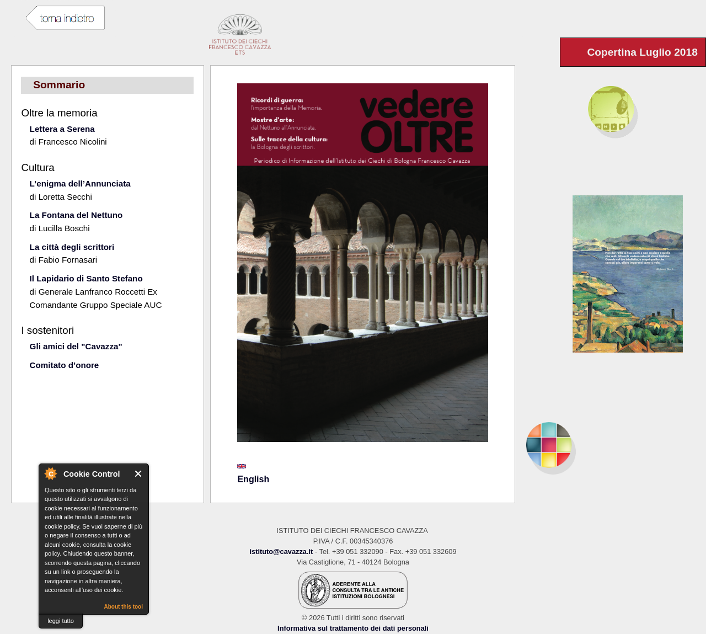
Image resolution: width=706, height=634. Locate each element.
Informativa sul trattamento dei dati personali (353, 628)
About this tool (123, 607)
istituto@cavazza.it (281, 551)
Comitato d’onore (64, 365)
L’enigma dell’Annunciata (80, 183)
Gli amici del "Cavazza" (76, 346)
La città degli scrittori (72, 247)
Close (138, 473)
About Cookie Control (50, 473)
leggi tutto (60, 620)
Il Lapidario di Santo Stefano (86, 278)
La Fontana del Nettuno (76, 215)
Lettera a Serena (62, 129)
